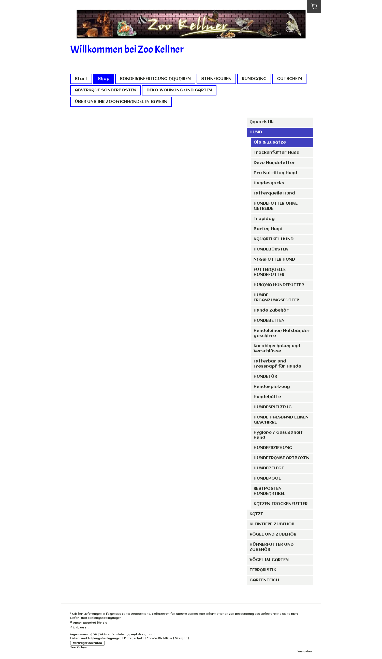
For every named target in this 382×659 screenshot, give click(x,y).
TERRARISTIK (262, 570)
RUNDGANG (254, 79)
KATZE (256, 514)
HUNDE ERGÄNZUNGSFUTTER (276, 297)
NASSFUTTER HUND (274, 259)
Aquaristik (261, 122)
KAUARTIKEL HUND (273, 239)
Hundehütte (267, 397)
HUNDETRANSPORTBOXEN (281, 458)
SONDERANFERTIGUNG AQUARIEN (155, 79)
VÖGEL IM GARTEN (269, 560)
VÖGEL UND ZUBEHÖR (272, 534)
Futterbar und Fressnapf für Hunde (277, 364)
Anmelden (304, 651)
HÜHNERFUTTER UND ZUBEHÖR (271, 547)
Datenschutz (134, 638)
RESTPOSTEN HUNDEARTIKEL (269, 491)
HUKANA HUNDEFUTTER (279, 285)
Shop (103, 79)
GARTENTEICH (264, 580)
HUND (255, 132)
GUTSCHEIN (289, 79)
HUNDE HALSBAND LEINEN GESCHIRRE (281, 420)
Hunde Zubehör (271, 310)
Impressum (79, 634)
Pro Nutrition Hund (275, 173)
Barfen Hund (268, 229)
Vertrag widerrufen (87, 643)
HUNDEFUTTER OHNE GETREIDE (276, 206)
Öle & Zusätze (270, 142)
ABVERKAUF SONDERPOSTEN (105, 90)
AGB (93, 634)
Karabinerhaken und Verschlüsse (277, 348)
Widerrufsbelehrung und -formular (126, 634)
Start (81, 79)
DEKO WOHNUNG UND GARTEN (179, 90)
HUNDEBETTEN (269, 320)
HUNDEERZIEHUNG (273, 448)
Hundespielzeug (272, 387)
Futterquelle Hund (274, 193)
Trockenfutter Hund (277, 152)
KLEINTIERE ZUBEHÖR (271, 524)
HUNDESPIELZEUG (273, 407)
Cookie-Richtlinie (159, 638)
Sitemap (181, 638)
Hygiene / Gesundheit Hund (278, 435)
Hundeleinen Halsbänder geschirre (282, 333)
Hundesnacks (269, 183)
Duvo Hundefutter (274, 163)
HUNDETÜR (265, 376)
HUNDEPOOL (267, 478)
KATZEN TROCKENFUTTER (280, 504)
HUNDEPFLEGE (269, 468)
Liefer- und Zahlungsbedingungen (96, 618)
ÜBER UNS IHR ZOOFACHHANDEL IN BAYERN (121, 102)
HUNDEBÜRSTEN (271, 249)
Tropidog (264, 219)
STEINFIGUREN (216, 79)
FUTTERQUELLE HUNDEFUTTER (270, 272)
